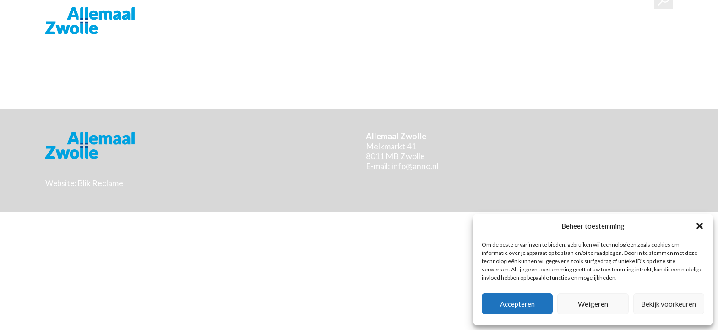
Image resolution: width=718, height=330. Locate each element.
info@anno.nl (415, 166)
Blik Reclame (100, 183)
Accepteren (517, 304)
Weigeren (593, 304)
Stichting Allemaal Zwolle (90, 20)
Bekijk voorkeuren (668, 304)
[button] (699, 226)
